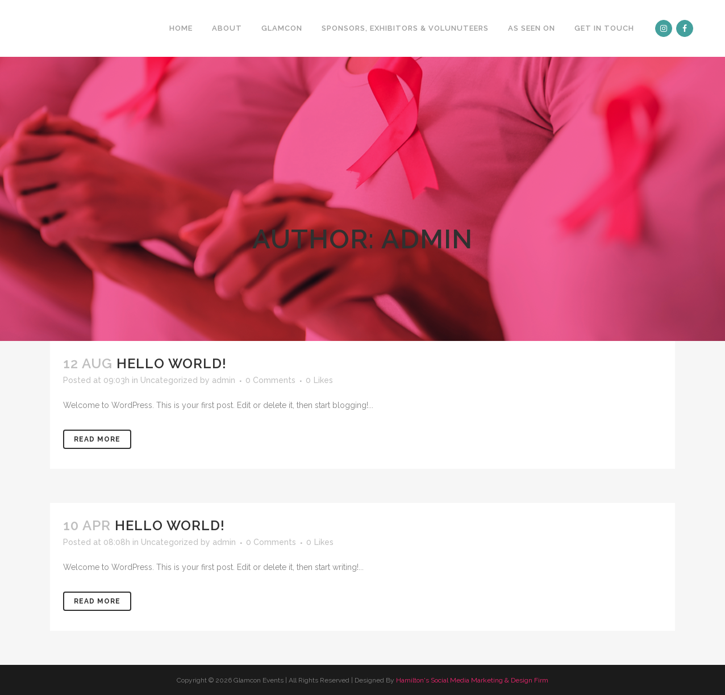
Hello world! (171, 363)
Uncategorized (169, 380)
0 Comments (270, 380)
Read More (97, 439)
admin (223, 380)
